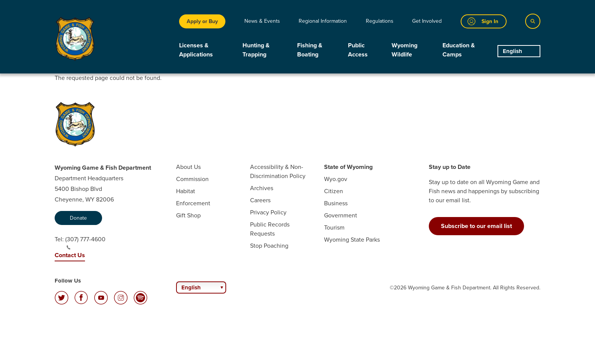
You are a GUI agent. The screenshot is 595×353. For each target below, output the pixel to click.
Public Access (358, 50)
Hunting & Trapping (255, 50)
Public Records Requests (270, 229)
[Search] (532, 21)
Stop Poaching (269, 245)
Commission (192, 179)
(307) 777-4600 (85, 242)
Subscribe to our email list (476, 226)
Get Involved (427, 21)
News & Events (262, 21)
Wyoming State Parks (352, 239)
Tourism (334, 227)
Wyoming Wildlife (404, 50)
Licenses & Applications (196, 50)
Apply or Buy (202, 21)
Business (336, 203)
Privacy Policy (268, 212)
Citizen (333, 191)
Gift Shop (188, 215)
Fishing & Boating (309, 50)
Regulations (380, 21)
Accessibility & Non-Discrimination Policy (277, 171)
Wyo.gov (335, 179)
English (512, 51)
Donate (78, 218)
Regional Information (323, 21)
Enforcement (193, 203)
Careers (260, 200)
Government (340, 215)
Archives (261, 188)
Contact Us (70, 255)
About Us (188, 166)
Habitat (185, 191)
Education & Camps (458, 50)
